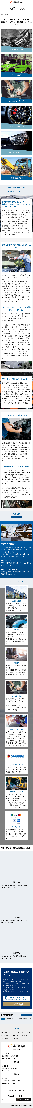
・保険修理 (4, 1035)
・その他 (24, 1035)
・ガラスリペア (16, 1032)
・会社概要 (14, 1039)
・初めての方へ (6, 1032)
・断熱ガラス (15, 1035)
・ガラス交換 (26, 1032)
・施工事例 (4, 1039)
